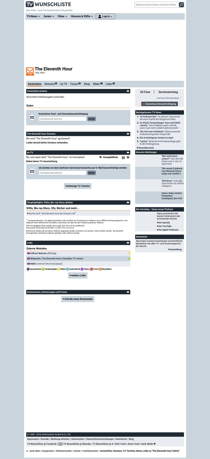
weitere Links (78, 275)
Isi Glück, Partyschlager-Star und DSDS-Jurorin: (160, 125)
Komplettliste (110, 157)
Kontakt (45, 439)
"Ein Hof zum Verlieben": (160, 132)
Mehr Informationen (65, 228)
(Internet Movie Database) (46, 263)
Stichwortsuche (64, 451)
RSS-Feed (120, 444)
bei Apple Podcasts (168, 229)
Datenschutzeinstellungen (100, 439)
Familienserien (90, 451)
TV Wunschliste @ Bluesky (77, 444)
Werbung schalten (60, 439)
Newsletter (121, 439)
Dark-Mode (149, 444)
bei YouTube (165, 226)
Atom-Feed (133, 444)
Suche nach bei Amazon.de (52, 213)
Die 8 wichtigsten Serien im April (156, 137)
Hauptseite (48, 451)
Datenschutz (77, 439)
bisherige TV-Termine (78, 186)
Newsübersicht (146, 147)
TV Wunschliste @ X (103, 444)
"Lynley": (160, 142)
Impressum (33, 439)
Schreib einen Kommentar (78, 299)
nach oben (33, 451)
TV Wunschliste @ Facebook (41, 444)
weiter (91, 119)
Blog (131, 439)
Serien (77, 451)
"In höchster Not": (160, 117)
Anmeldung (176, 249)
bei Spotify (164, 222)
